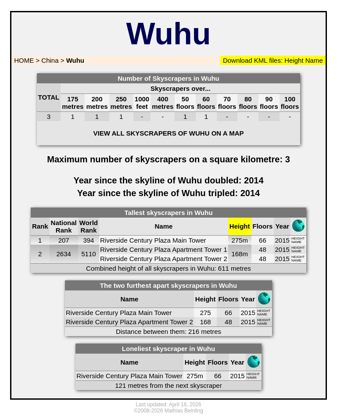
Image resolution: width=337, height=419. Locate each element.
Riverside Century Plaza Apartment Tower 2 (163, 258)
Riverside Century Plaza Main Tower (153, 240)
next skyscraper (199, 385)
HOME (23, 60)
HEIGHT (298, 238)
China (49, 60)
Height (293, 60)
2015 (282, 240)
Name (314, 60)
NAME (296, 242)
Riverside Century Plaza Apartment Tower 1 (163, 249)
